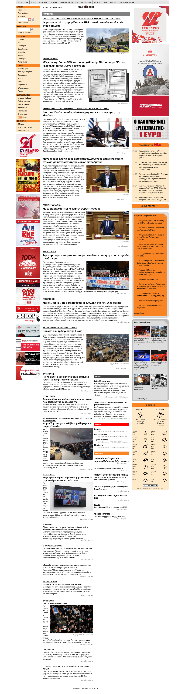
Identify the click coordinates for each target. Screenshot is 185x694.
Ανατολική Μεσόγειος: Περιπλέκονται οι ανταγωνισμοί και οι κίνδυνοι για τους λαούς (151, 272)
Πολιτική (21, 39)
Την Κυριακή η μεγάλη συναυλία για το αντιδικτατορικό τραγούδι (112, 477)
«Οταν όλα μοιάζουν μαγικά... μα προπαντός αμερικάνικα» (67, 565)
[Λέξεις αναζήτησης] (24, 29)
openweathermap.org (156, 488)
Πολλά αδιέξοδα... (101, 434)
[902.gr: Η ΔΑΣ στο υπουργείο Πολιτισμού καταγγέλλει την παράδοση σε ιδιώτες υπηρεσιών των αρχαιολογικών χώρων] (134, 151)
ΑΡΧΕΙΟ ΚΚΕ (86, 3)
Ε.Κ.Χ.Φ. (97, 3)
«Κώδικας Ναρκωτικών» (148, 279)
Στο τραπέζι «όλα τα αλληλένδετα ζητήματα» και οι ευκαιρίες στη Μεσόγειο (86, 112)
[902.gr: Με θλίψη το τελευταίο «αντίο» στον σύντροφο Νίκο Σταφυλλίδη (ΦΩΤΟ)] (134, 197)
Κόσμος (21, 42)
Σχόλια (20, 81)
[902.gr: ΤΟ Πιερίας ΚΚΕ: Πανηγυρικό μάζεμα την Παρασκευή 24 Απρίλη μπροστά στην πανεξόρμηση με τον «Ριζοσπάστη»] (134, 162)
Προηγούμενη (23, 13)
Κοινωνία (21, 52)
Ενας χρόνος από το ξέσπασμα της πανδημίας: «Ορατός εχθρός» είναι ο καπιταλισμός (150, 246)
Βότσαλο (98, 429)
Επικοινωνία (22, 114)
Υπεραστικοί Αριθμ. (25, 127)
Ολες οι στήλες (23, 88)
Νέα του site (22, 111)
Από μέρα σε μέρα (25, 72)
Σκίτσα (20, 91)
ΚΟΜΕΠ (54, 3)
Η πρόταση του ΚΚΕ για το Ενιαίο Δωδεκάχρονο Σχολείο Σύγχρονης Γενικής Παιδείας (151, 263)
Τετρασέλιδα (22, 85)
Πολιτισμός (22, 59)
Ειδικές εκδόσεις (24, 104)
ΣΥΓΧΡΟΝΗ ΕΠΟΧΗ (126, 3)
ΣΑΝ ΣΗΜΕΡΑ (48, 650)
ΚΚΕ (20, 3)
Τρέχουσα (22, 10)
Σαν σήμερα (22, 75)
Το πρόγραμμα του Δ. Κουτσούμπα (108, 468)
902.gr (33, 3)
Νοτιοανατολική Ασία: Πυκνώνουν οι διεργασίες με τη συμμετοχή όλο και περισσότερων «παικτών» (151, 286)
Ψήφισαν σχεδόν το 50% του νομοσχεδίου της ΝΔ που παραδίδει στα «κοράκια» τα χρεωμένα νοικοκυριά (86, 62)
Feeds (22, 117)
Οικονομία (22, 46)
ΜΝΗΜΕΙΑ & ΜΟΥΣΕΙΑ (69, 3)
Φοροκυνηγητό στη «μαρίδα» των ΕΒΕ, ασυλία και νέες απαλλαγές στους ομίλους (86, 22)
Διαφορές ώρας (24, 130)
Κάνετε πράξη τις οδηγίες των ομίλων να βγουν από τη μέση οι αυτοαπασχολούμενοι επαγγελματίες (68, 526)
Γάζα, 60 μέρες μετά (102, 381)
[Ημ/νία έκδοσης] (23, 19)
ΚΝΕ (26, 3)
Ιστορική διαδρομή (25, 98)
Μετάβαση (98, 445)
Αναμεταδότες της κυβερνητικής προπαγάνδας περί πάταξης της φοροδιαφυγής (68, 399)
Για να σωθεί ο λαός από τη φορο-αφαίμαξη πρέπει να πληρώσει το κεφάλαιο (68, 377)
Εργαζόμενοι (22, 49)
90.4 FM (113, 3)
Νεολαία (21, 55)
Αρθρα (20, 78)
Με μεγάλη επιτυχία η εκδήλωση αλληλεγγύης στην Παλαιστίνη (68, 423)
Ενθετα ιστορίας (24, 101)
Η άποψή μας (23, 68)
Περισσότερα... (140, 313)
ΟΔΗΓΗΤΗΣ (43, 3)
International (22, 107)
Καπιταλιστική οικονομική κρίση (151, 301)
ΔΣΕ (105, 3)
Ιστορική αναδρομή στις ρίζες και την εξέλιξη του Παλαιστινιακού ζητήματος (150, 237)
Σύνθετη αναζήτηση (25, 32)
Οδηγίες (21, 124)
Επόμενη (21, 16)
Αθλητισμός (22, 62)
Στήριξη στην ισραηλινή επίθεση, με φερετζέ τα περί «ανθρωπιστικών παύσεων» (68, 478)
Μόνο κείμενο (23, 22)
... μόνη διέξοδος (101, 440)
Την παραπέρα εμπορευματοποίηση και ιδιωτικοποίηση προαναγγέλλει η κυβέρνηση (86, 255)
